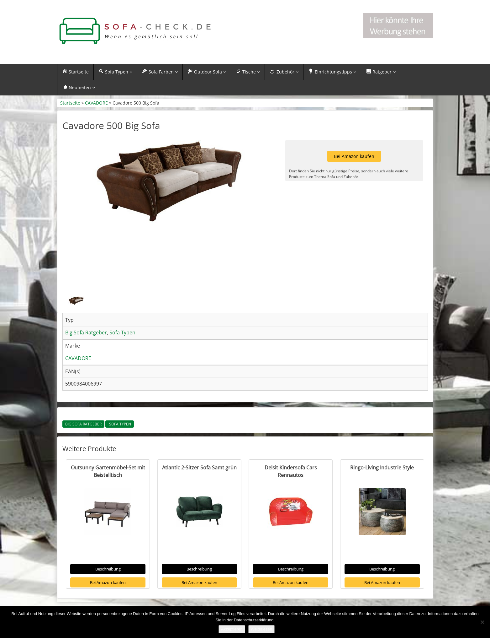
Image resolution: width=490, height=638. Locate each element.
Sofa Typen (119, 424)
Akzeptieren (232, 629)
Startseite (70, 103)
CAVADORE (96, 103)
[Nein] (482, 622)
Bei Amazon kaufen (108, 583)
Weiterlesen (261, 629)
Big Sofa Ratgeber (83, 424)
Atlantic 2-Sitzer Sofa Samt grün (199, 467)
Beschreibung (108, 569)
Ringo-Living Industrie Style (382, 467)
